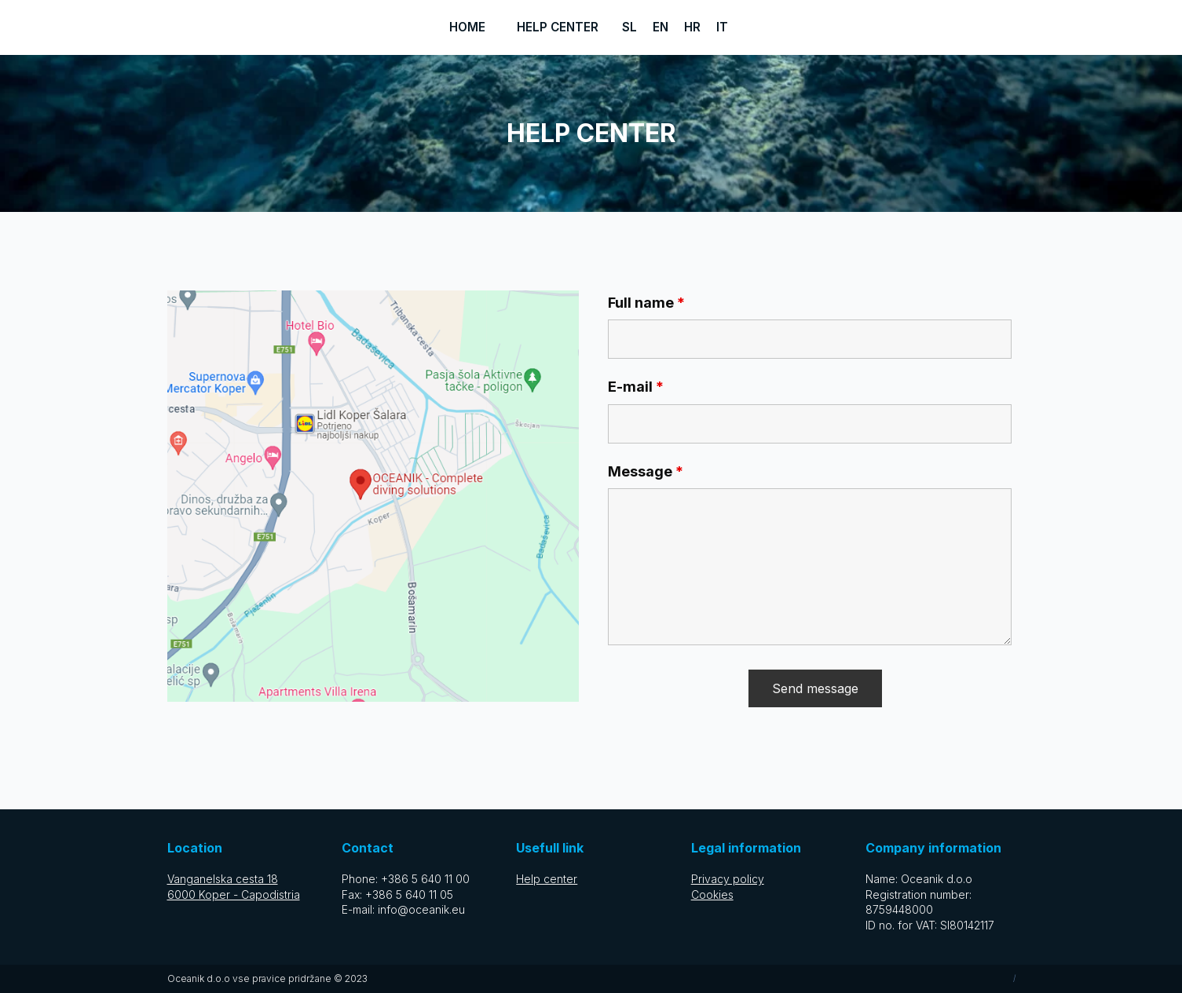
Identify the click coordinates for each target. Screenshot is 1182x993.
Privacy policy (727, 878)
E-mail (636, 386)
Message (645, 471)
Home (467, 27)
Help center (557, 27)
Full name (646, 302)
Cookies (712, 894)
